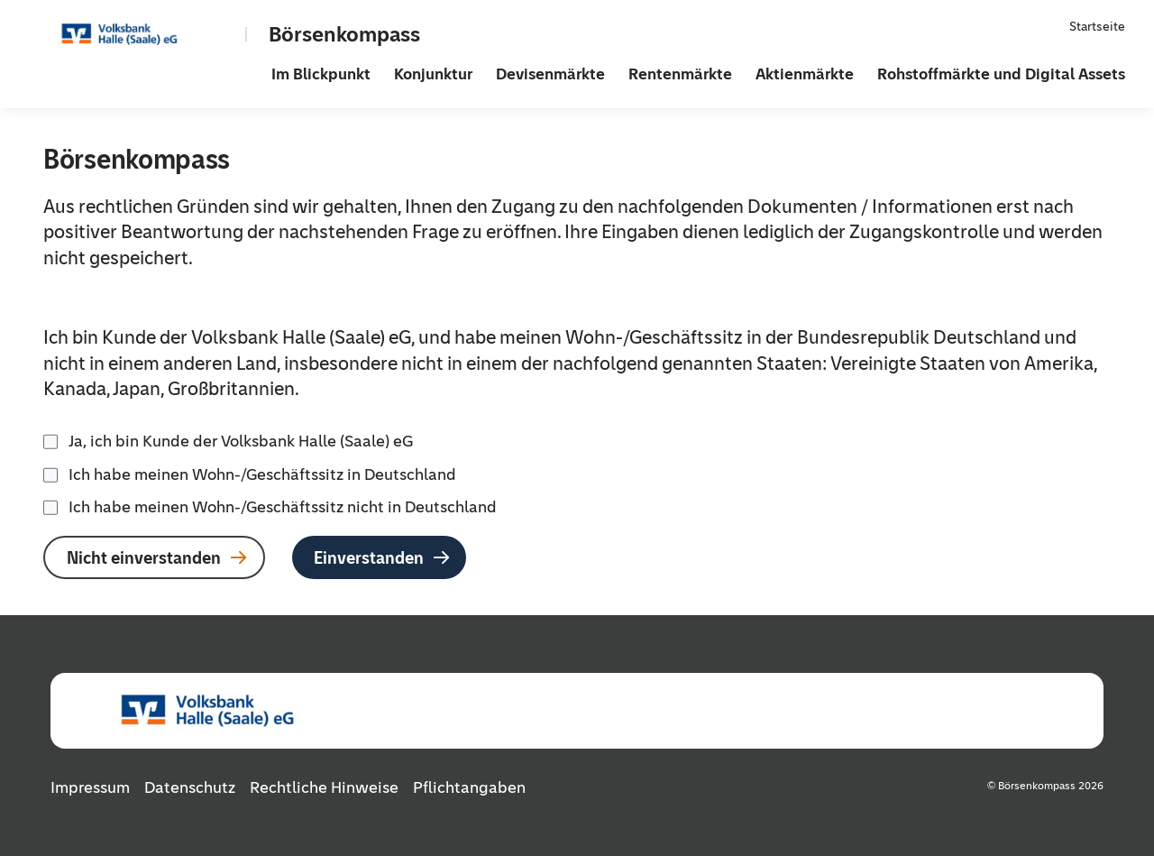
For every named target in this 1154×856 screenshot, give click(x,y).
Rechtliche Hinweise (324, 787)
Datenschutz (189, 787)
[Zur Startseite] (149, 34)
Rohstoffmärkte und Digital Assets (1001, 73)
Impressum (90, 787)
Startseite (1097, 26)
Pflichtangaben (469, 787)
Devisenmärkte (550, 73)
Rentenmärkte (680, 73)
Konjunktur (433, 73)
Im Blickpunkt (321, 73)
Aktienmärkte (805, 73)
